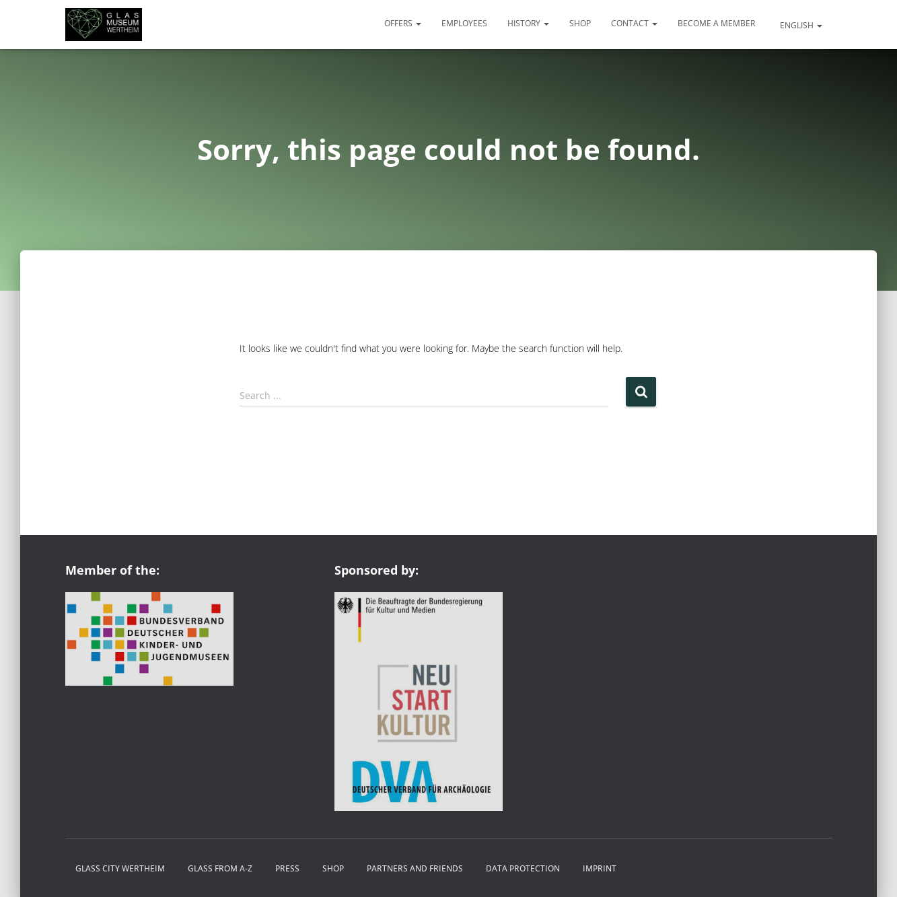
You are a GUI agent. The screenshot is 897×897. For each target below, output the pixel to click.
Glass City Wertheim (120, 868)
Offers (402, 23)
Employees (464, 23)
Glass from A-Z (220, 868)
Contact (634, 23)
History (528, 23)
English (800, 25)
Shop (580, 23)
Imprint (599, 868)
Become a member (716, 23)
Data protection (523, 868)
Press (287, 868)
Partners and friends (415, 868)
